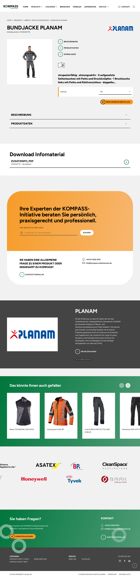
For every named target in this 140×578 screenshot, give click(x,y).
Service (72, 556)
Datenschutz (124, 574)
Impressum (112, 574)
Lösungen (14, 556)
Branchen (65, 7)
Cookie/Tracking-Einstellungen (91, 574)
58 (101, 92)
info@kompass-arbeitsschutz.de (99, 263)
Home (25, 7)
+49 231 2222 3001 (93, 259)
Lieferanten (90, 7)
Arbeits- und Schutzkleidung (36, 20)
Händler (77, 7)
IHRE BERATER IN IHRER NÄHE (31, 228)
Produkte (18, 20)
